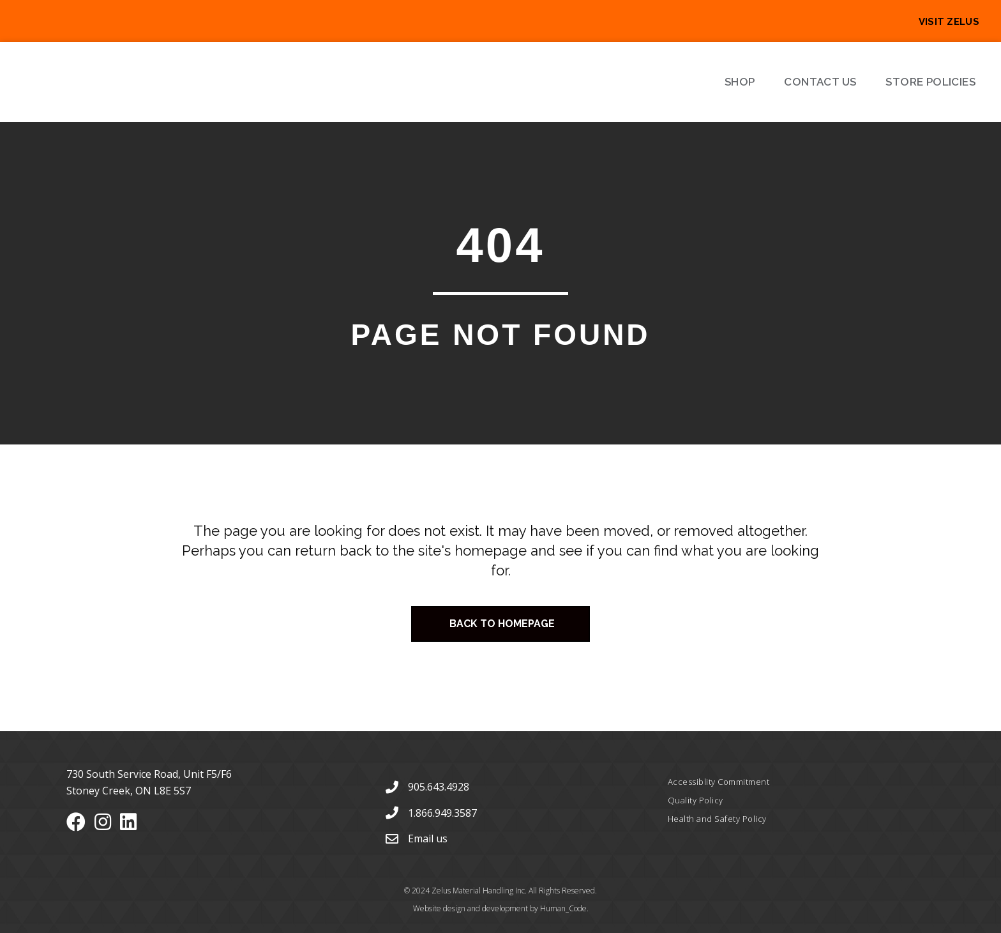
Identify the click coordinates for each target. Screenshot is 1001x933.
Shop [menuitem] (740, 81)
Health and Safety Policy (717, 818)
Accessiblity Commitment (719, 781)
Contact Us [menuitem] (820, 81)
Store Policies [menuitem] (930, 81)
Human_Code (563, 908)
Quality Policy (695, 800)
